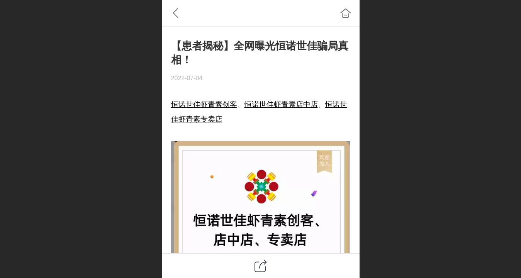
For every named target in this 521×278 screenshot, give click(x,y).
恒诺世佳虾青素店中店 (281, 104)
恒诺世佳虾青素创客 (204, 104)
